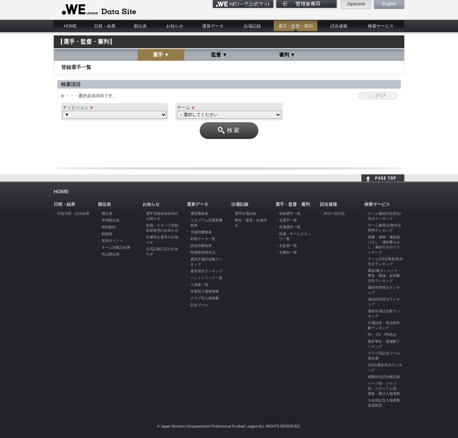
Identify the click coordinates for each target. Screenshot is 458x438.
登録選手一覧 (290, 213)
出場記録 (252, 26)
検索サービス (381, 26)
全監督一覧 (288, 246)
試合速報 (338, 26)
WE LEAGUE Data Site (98, 9)
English (389, 3)
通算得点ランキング (206, 271)
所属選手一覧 (290, 227)
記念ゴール (199, 305)
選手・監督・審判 (295, 26)
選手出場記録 (245, 213)
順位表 (140, 26)
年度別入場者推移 (204, 291)
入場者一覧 (199, 285)
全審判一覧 (288, 252)
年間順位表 (111, 220)
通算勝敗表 (199, 213)
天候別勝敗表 (201, 232)
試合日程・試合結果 (73, 213)
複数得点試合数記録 (384, 377)
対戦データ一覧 (202, 239)
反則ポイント (112, 241)
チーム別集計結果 (116, 247)
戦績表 (107, 234)
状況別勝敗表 (201, 246)
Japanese (356, 3)
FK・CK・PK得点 (382, 335)
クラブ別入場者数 (204, 298)
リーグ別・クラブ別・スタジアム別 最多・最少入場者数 (384, 388)
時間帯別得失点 (202, 252)
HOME (70, 26)
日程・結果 (105, 26)
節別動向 (109, 227)
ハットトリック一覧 (206, 278)
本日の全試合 (334, 213)
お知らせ (174, 26)
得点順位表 (111, 254)
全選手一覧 (288, 220)
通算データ (213, 26)
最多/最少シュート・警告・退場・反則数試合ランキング (384, 276)
